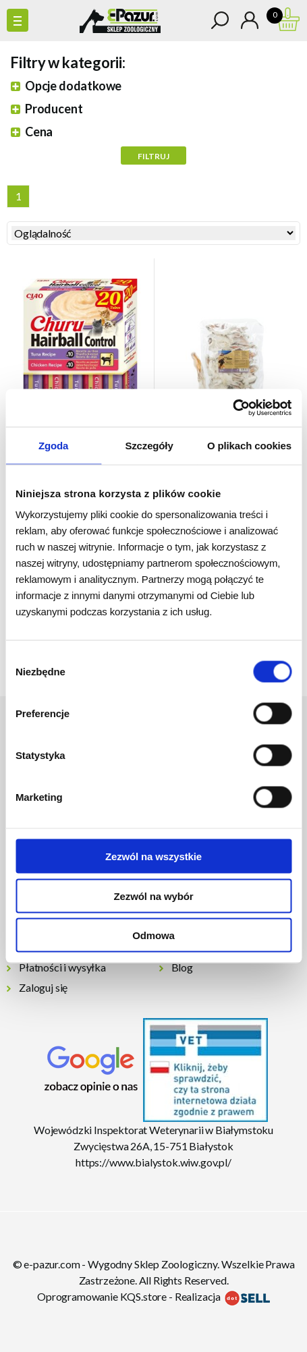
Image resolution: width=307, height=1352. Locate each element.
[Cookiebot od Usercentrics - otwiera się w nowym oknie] (232, 408)
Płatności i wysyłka (62, 967)
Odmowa (153, 935)
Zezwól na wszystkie (153, 856)
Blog (182, 967)
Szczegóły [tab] (149, 445)
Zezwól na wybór (154, 895)
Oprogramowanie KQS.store (102, 1296)
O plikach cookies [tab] (249, 445)
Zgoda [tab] (53, 445)
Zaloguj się (43, 987)
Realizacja (222, 1296)
